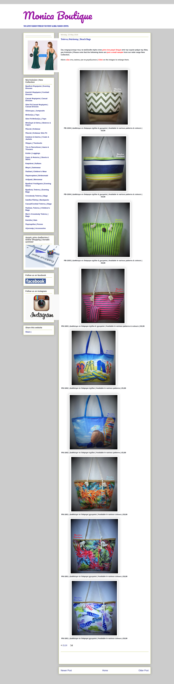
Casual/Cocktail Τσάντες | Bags (38, 204)
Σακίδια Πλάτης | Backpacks (37, 200)
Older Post (144, 670)
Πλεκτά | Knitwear (32, 129)
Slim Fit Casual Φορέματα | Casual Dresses (36, 106)
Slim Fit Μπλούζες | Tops (35, 119)
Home (105, 670)
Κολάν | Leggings (32, 153)
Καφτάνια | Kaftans (33, 163)
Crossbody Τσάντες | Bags (36, 196)
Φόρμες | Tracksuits (33, 143)
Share (27, 332)
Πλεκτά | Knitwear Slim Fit (36, 133)
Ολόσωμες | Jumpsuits (35, 111)
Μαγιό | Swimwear (33, 168)
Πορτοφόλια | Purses (34, 224)
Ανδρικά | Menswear (33, 179)
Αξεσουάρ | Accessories (35, 228)
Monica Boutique (57, 15)
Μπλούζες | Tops (32, 115)
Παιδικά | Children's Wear (36, 171)
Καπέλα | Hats (31, 220)
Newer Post (66, 670)
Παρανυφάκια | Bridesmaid (36, 176)
